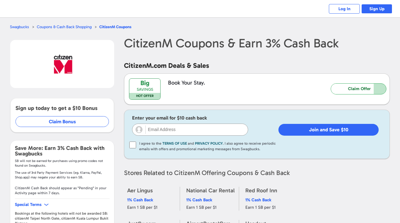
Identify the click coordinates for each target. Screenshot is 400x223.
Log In (344, 8)
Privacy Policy (209, 143)
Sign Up (377, 8)
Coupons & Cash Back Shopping (64, 26)
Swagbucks (19, 26)
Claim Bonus (62, 122)
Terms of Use (174, 143)
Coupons (115, 26)
